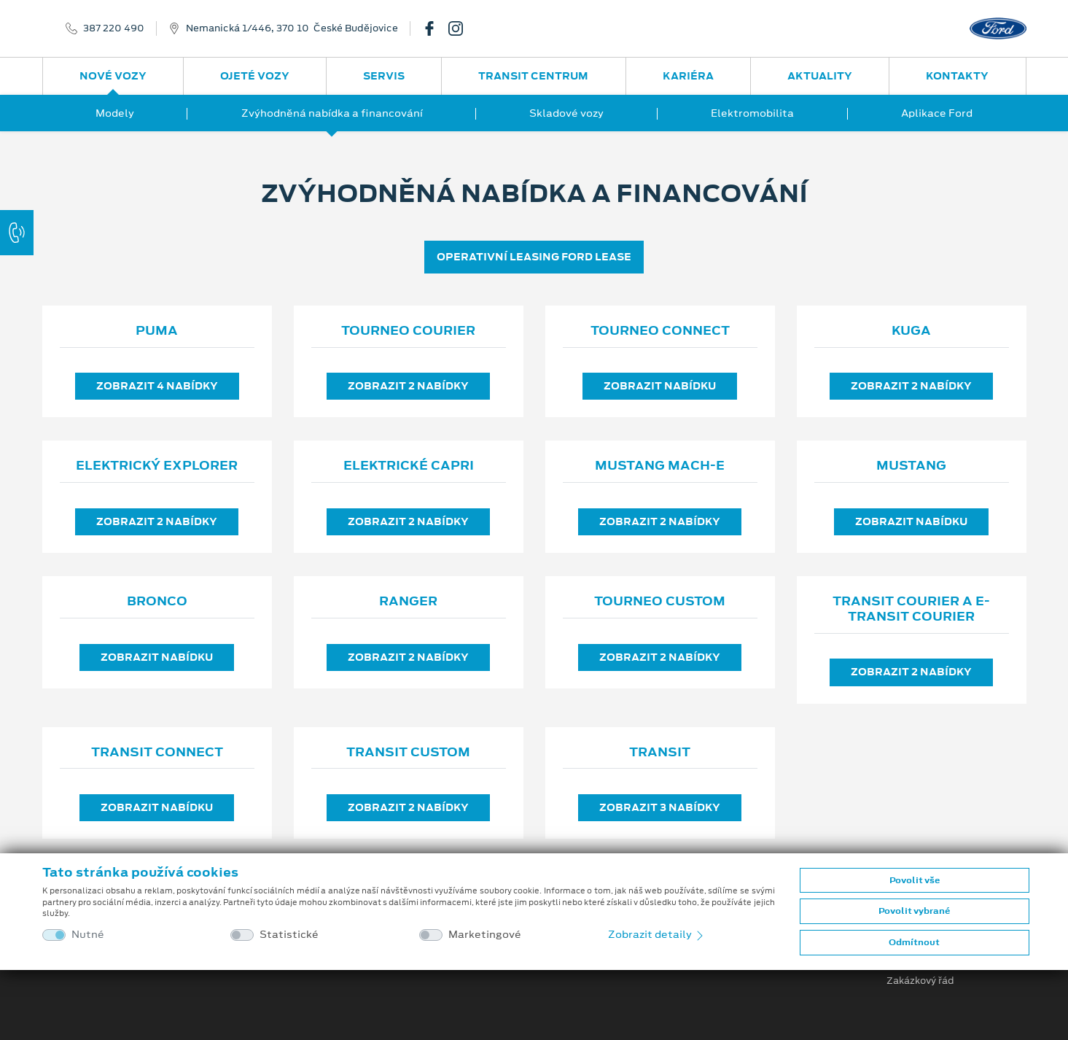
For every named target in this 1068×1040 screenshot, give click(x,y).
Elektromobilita (752, 113)
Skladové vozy (566, 113)
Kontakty (957, 76)
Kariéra (688, 76)
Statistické (289, 935)
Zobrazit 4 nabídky (157, 386)
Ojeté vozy (254, 76)
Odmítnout (914, 942)
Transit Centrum (533, 76)
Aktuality (819, 76)
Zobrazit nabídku (660, 386)
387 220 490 (113, 28)
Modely (115, 113)
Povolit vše (914, 880)
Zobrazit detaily (657, 934)
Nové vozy (113, 76)
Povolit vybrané (914, 911)
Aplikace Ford (936, 113)
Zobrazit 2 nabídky (408, 386)
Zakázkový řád (920, 980)
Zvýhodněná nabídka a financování (332, 113)
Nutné (87, 935)
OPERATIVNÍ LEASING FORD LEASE (534, 256)
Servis (384, 76)
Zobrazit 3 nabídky (659, 807)
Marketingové (484, 935)
